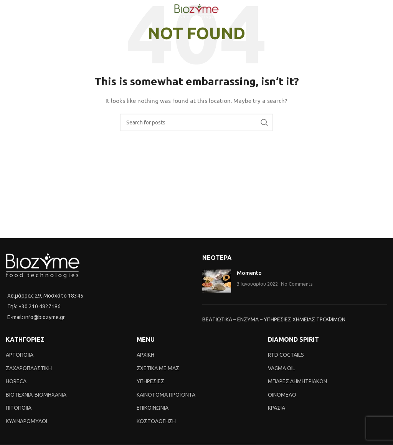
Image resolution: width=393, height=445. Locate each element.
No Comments (297, 283)
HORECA (16, 381)
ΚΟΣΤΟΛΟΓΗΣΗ (156, 421)
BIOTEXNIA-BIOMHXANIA (36, 395)
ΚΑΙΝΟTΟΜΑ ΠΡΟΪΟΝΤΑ (166, 395)
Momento (249, 273)
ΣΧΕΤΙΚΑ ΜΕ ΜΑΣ (158, 368)
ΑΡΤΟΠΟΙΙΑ (19, 355)
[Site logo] (196, 11)
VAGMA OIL (281, 368)
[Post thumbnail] (216, 281)
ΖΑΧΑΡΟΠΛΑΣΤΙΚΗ (29, 368)
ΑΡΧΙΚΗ (145, 355)
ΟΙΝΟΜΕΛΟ (282, 395)
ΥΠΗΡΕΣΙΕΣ (150, 381)
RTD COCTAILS (286, 355)
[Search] (196, 122)
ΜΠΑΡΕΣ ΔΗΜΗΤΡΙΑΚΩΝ (297, 381)
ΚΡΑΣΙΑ (276, 408)
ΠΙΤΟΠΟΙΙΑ (18, 408)
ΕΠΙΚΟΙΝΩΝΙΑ (152, 408)
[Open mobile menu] (9, 11)
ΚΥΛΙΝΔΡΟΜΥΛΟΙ (26, 421)
